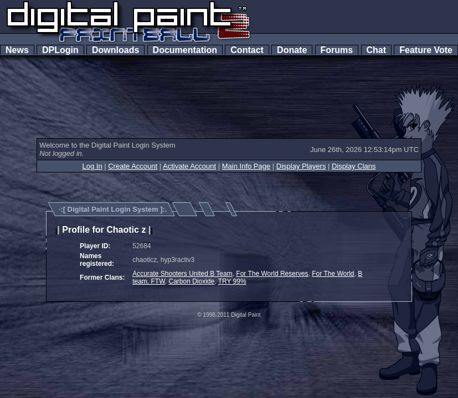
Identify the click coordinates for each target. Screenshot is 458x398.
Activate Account (189, 166)
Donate (292, 50)
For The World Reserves (272, 273)
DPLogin (60, 50)
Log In (92, 166)
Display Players (301, 166)
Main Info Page (246, 166)
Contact (246, 50)
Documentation (185, 50)
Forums (337, 50)
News (17, 50)
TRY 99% (232, 281)
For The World (333, 273)
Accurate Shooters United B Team (182, 273)
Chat (376, 50)
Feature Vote (425, 50)
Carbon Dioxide (191, 281)
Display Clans (353, 166)
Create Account (132, 166)
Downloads (115, 50)
